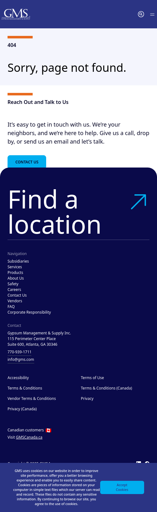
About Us (16, 278)
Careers (14, 289)
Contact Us (26, 162)
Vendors (15, 301)
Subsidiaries (18, 261)
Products (15, 272)
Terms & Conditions (25, 388)
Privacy (87, 398)
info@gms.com (21, 359)
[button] (141, 14)
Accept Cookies (122, 487)
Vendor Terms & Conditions (32, 398)
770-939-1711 (19, 352)
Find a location (78, 211)
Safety (13, 284)
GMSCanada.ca (29, 437)
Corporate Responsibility (29, 312)
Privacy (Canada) (22, 409)
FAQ (11, 306)
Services (15, 267)
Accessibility (18, 377)
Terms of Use (92, 377)
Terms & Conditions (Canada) (106, 388)
